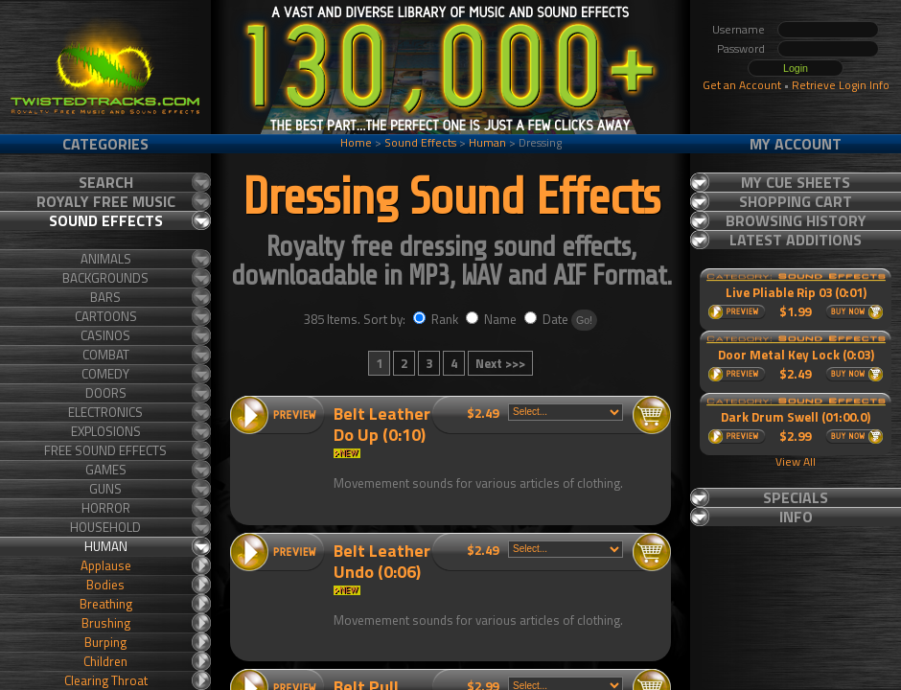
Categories (105, 143)
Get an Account (742, 85)
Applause (106, 565)
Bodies (105, 584)
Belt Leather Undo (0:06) (382, 561)
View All (795, 461)
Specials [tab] (795, 497)
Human (487, 142)
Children (105, 661)
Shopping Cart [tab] (795, 201)
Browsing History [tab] (796, 220)
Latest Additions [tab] (795, 239)
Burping (105, 642)
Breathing (106, 603)
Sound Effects (420, 142)
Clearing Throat (106, 680)
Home (356, 142)
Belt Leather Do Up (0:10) (382, 424)
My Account (796, 143)
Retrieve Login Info (840, 85)
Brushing (105, 622)
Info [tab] (796, 516)
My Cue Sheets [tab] (795, 182)
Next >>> (500, 363)
